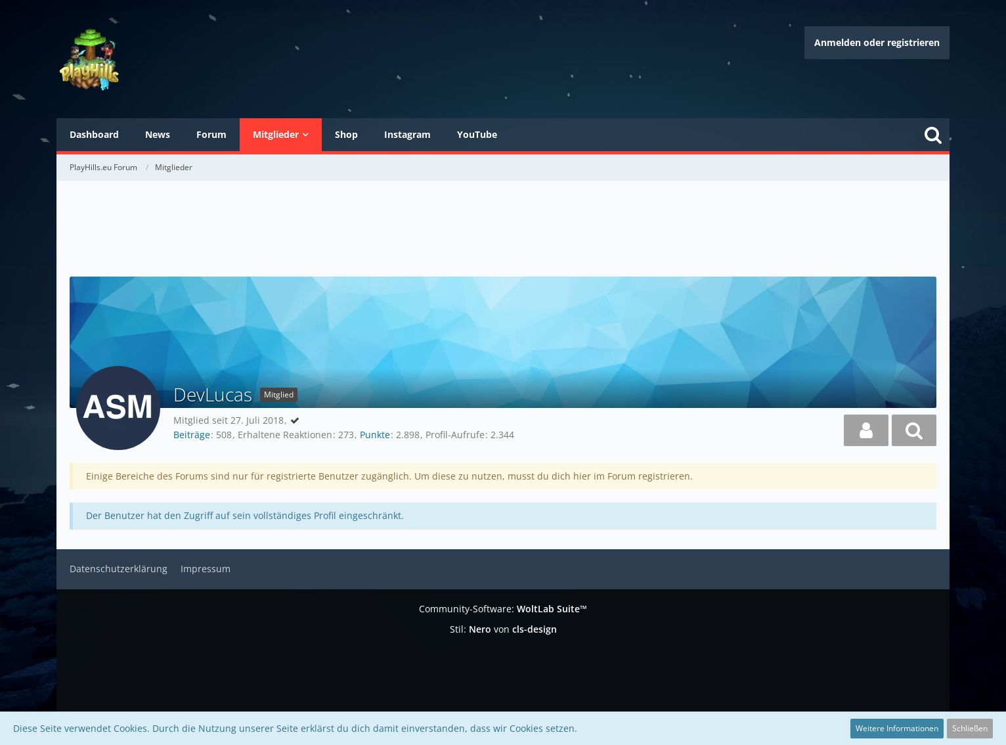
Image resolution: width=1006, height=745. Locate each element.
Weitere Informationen (897, 728)
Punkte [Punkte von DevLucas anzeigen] (375, 434)
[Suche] (933, 134)
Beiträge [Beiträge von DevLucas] (191, 434)
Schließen (970, 728)
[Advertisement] (503, 230)
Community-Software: (503, 608)
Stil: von (503, 629)
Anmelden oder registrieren (877, 42)
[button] (866, 430)
